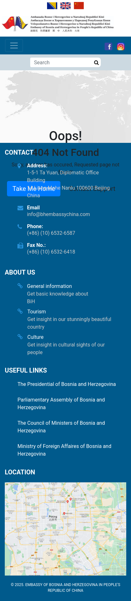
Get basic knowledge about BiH (57, 297)
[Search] (61, 62)
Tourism (36, 312)
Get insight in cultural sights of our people (66, 348)
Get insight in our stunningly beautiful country (69, 323)
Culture (35, 337)
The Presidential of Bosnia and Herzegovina (66, 384)
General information (49, 286)
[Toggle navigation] (14, 45)
